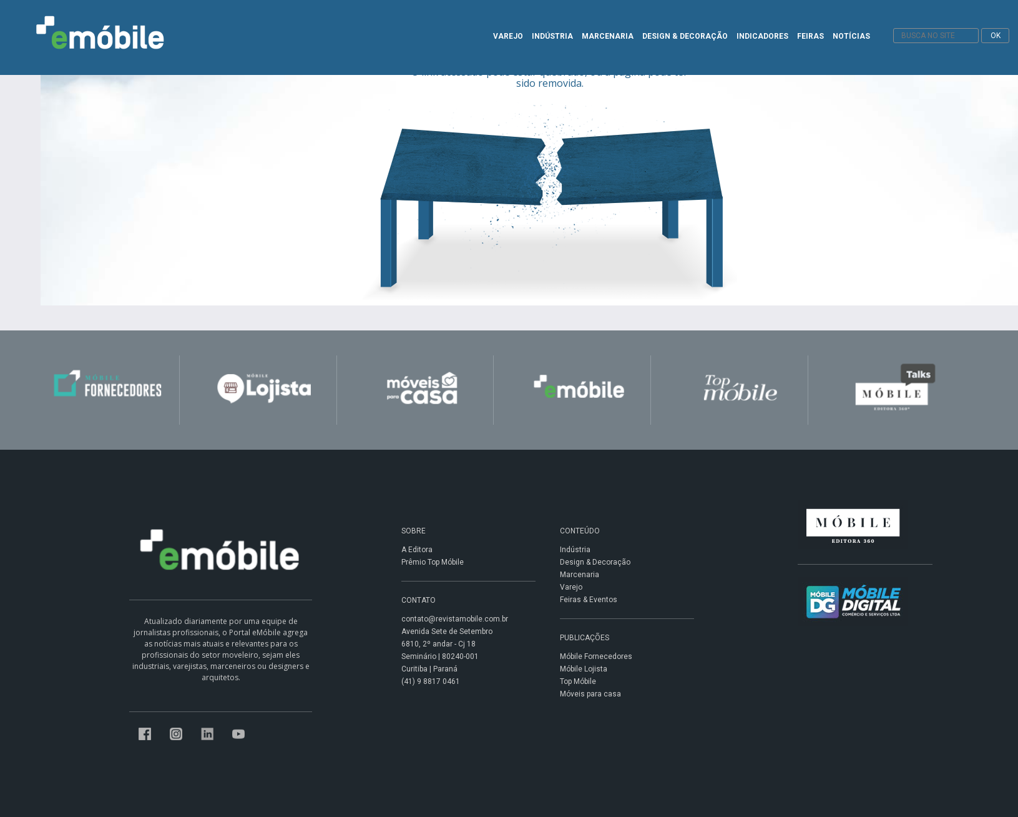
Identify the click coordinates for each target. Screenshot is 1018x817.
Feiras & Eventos (588, 599)
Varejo (571, 587)
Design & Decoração (595, 562)
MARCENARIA (608, 36)
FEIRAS (810, 36)
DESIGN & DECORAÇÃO (685, 36)
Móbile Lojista (583, 669)
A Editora (417, 549)
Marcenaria (579, 574)
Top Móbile (578, 681)
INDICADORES (762, 36)
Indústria (575, 549)
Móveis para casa (590, 694)
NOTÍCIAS (851, 36)
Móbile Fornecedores (596, 656)
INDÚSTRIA (552, 36)
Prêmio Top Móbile (432, 562)
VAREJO (508, 36)
